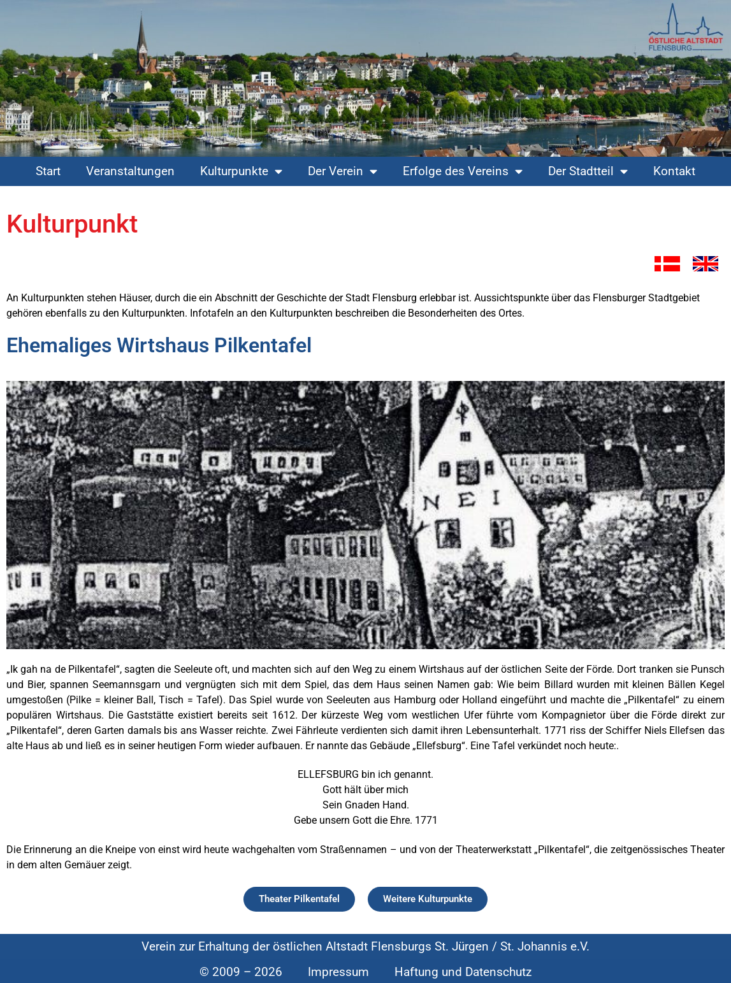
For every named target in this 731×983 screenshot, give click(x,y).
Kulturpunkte (241, 171)
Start (48, 171)
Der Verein (342, 171)
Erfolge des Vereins (463, 171)
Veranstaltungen (130, 171)
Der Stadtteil (588, 171)
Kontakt (674, 171)
